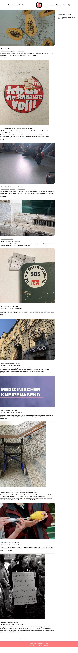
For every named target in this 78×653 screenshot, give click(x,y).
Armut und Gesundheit (13, 241)
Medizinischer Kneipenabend (17, 413)
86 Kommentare (5, 311)
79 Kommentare (5, 630)
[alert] (68, 18)
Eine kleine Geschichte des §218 (18, 627)
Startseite (49, 133)
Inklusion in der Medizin (27, 133)
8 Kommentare (5, 51)
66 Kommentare (5, 415)
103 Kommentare (5, 498)
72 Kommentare (5, 368)
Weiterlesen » (3, 57)
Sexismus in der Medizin (40, 133)
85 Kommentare (5, 192)
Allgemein (12, 51)
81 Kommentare (5, 550)
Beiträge (18, 133)
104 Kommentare (5, 133)
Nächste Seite (46, 643)
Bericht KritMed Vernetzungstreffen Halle (23, 189)
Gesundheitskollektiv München (18, 308)
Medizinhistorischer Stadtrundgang (20, 365)
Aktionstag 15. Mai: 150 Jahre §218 (19, 547)
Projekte (12, 311)
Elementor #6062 (10, 48)
